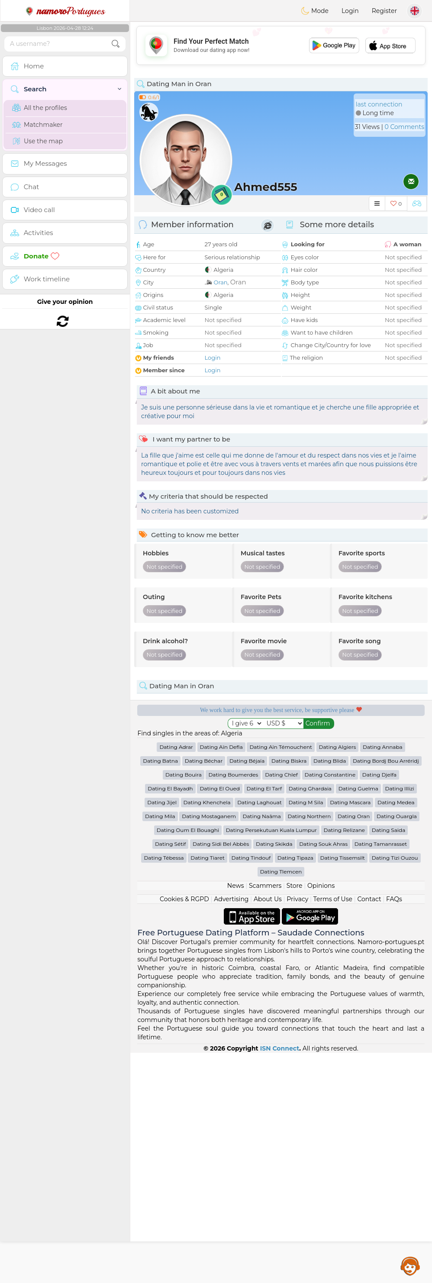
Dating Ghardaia (310, 788)
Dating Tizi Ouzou (395, 857)
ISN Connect (280, 1048)
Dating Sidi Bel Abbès (221, 844)
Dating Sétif (170, 844)
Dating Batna (160, 761)
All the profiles (39, 107)
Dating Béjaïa (246, 761)
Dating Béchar (204, 761)
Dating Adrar (176, 747)
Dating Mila (160, 816)
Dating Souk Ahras (323, 844)
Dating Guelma (358, 788)
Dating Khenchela (207, 802)
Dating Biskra (288, 761)
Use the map (37, 141)
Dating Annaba (383, 747)
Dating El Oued (220, 788)
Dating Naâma (262, 816)
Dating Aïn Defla (221, 747)
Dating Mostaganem (209, 816)
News (235, 886)
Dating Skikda (274, 844)
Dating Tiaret (207, 857)
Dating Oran (354, 816)
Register (384, 11)
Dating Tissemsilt (342, 857)
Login (350, 11)
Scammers (265, 886)
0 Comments (404, 127)
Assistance (410, 1266)
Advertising (231, 899)
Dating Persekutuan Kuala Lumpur (271, 830)
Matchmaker (37, 124)
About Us (268, 899)
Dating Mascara (350, 802)
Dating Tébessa (164, 857)
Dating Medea (396, 802)
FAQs (394, 899)
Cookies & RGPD (184, 899)
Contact (369, 899)
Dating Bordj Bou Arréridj (386, 761)
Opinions (321, 886)
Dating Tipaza (295, 857)
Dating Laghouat (259, 802)
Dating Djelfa (379, 774)
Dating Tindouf (251, 857)
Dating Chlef (281, 774)
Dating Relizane (344, 830)
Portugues (65, 10)
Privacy (297, 899)
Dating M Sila (305, 802)
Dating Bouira (183, 774)
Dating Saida (388, 830)
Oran (221, 282)
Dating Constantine (330, 774)
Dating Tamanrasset (381, 844)
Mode (315, 10)
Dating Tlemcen (281, 871)
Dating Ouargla (397, 816)
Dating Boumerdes (233, 774)
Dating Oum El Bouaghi (188, 830)
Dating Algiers (337, 747)
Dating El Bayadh (170, 788)
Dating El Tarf (264, 788)
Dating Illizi (399, 788)
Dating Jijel (162, 802)
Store (295, 886)
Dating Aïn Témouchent (280, 747)
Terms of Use (332, 899)
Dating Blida (329, 761)
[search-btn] (116, 44)
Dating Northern (309, 816)
